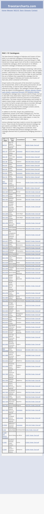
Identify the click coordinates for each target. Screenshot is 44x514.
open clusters (6, 92)
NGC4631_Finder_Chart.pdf (33, 286)
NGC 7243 (5, 397)
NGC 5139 (5, 305)
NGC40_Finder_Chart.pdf (32, 145)
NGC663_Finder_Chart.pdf (33, 173)
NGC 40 (5, 145)
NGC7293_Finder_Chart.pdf (33, 401)
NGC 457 (5, 165)
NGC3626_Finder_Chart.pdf (33, 254)
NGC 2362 (5, 217)
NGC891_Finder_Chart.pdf (33, 188)
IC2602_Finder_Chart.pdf (32, 442)
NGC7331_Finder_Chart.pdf (33, 405)
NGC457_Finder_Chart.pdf (33, 165)
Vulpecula (19, 350)
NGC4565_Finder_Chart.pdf (33, 278)
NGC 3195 (5, 251)
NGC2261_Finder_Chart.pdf (33, 206)
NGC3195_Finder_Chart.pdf (33, 251)
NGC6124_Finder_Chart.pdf (33, 318)
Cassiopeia (19, 151)
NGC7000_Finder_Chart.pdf (33, 374)
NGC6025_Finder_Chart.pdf (33, 315)
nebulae (27, 90)
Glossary (27, 10)
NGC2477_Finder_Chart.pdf (33, 241)
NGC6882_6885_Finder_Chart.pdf (35, 350)
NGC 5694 (5, 311)
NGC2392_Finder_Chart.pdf (33, 223)
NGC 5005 (5, 301)
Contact (34, 10)
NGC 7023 (5, 392)
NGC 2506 (5, 245)
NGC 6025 (5, 315)
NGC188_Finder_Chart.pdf (33, 161)
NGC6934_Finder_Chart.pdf (33, 361)
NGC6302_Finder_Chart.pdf (33, 327)
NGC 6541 (5, 332)
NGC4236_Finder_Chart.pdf (33, 262)
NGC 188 (5, 161)
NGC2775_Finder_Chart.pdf (33, 248)
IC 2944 (5, 449)
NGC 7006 (5, 380)
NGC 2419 (5, 235)
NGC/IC (16, 10)
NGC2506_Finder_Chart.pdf (33, 245)
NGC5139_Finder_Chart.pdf (33, 305)
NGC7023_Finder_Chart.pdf (33, 392)
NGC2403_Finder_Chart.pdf (33, 228)
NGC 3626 (5, 254)
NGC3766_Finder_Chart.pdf (33, 258)
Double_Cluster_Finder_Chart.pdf (35, 182)
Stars (22, 10)
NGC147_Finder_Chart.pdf (33, 151)
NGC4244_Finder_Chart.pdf (33, 265)
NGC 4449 (5, 269)
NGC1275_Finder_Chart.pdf (33, 196)
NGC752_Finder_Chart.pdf (33, 177)
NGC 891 (5, 188)
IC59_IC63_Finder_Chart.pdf (33, 425)
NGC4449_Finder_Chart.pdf (33, 269)
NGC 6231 (5, 322)
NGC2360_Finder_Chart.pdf (33, 214)
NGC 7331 (5, 405)
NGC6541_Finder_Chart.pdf (33, 332)
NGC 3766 (5, 258)
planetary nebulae (33, 92)
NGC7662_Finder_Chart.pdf (33, 418)
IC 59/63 (5, 425)
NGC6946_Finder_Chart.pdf (33, 366)
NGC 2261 (5, 206)
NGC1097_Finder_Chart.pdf (33, 192)
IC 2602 (5, 442)
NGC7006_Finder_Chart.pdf (33, 380)
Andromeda (20, 177)
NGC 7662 (5, 418)
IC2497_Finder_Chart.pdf (32, 435)
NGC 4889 (5, 298)
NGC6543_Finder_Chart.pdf (33, 337)
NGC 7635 (5, 410)
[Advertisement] (18, 31)
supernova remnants (18, 92)
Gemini (18, 223)
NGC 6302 (5, 327)
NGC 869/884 (5, 182)
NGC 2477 (5, 241)
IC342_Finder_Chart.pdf (32, 430)
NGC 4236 (5, 262)
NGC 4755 (5, 293)
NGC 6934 (5, 361)
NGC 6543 (5, 337)
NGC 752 (5, 177)
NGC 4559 (5, 272)
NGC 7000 (5, 374)
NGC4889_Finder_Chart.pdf (33, 298)
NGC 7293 (5, 401)
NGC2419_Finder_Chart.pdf (33, 235)
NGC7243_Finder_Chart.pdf (33, 397)
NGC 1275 (5, 196)
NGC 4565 (5, 278)
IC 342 (4, 430)
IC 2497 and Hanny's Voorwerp (5, 435)
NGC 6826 (5, 344)
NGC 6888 (5, 355)
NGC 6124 (5, 318)
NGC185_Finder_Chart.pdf (33, 157)
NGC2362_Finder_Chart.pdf (33, 217)
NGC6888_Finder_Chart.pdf (33, 355)
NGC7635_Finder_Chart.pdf (33, 410)
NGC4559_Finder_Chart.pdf (33, 272)
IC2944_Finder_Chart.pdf (32, 449)
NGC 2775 (5, 248)
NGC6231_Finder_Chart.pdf (33, 322)
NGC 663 (5, 173)
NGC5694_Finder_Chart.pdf (33, 311)
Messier (10, 10)
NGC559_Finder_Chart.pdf (33, 169)
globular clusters (36, 90)
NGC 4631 (5, 286)
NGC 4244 (5, 265)
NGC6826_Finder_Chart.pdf (33, 344)
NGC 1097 (5, 192)
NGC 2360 (5, 214)
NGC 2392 (5, 223)
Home (4, 10)
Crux (18, 293)
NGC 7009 (5, 386)
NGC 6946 (5, 366)
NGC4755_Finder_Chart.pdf (33, 293)
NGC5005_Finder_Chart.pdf (33, 301)
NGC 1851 (5, 199)
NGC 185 (5, 157)
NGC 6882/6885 (5, 349)
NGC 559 (5, 169)
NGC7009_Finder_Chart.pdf (33, 386)
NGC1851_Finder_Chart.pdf (33, 199)
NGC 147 (5, 151)
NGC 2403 (5, 228)
